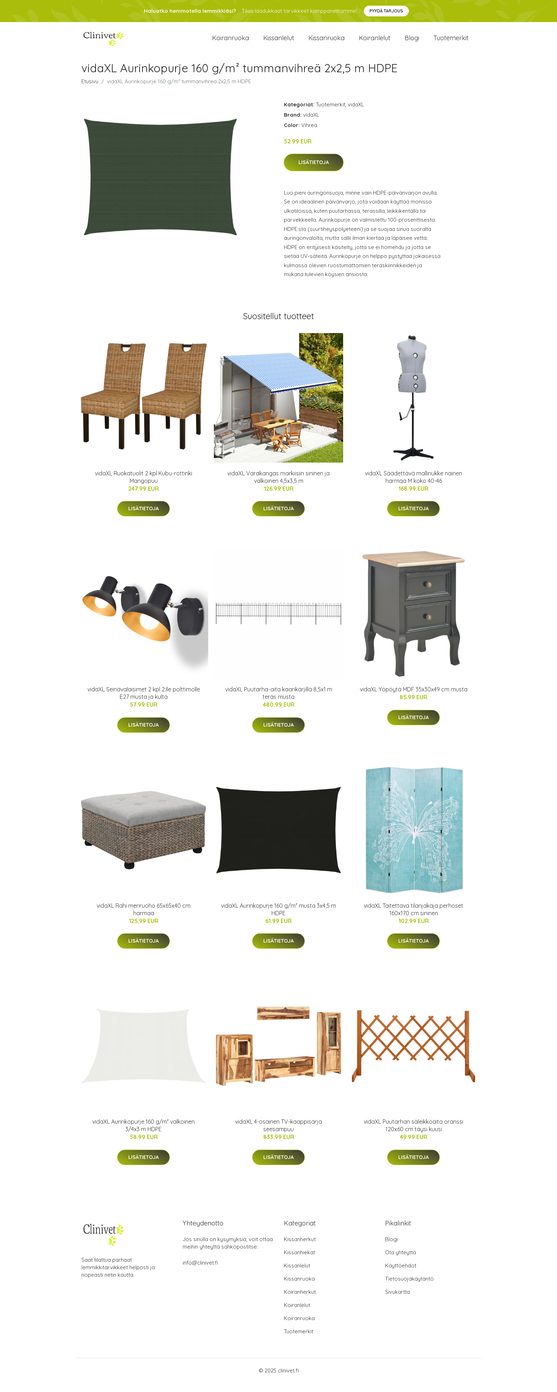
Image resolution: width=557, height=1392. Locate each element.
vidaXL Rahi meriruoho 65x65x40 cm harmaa (143, 918)
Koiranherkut (300, 1301)
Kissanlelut (278, 42)
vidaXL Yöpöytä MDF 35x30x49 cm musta (413, 698)
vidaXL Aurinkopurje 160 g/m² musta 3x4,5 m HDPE (278, 918)
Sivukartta (397, 1301)
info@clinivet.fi (200, 1272)
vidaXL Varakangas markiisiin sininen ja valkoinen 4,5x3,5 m (278, 486)
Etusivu (89, 90)
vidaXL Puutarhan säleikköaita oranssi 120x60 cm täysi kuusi (413, 1134)
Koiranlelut (374, 42)
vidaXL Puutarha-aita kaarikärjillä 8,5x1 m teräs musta (278, 702)
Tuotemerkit (451, 42)
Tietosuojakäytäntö (409, 1288)
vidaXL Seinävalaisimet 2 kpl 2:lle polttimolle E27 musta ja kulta (143, 702)
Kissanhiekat (299, 1261)
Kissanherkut (300, 1248)
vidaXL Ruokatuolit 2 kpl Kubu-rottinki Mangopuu (143, 486)
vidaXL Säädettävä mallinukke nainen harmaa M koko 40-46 (413, 486)
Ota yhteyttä (400, 1261)
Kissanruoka (326, 42)
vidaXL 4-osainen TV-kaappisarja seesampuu (278, 1134)
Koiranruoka (230, 42)
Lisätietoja (313, 171)
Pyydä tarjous (386, 11)
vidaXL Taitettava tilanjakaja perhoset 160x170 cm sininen (413, 918)
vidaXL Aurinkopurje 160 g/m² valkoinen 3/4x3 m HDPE (143, 1134)
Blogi (412, 42)
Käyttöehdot (400, 1274)
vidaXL (356, 113)
